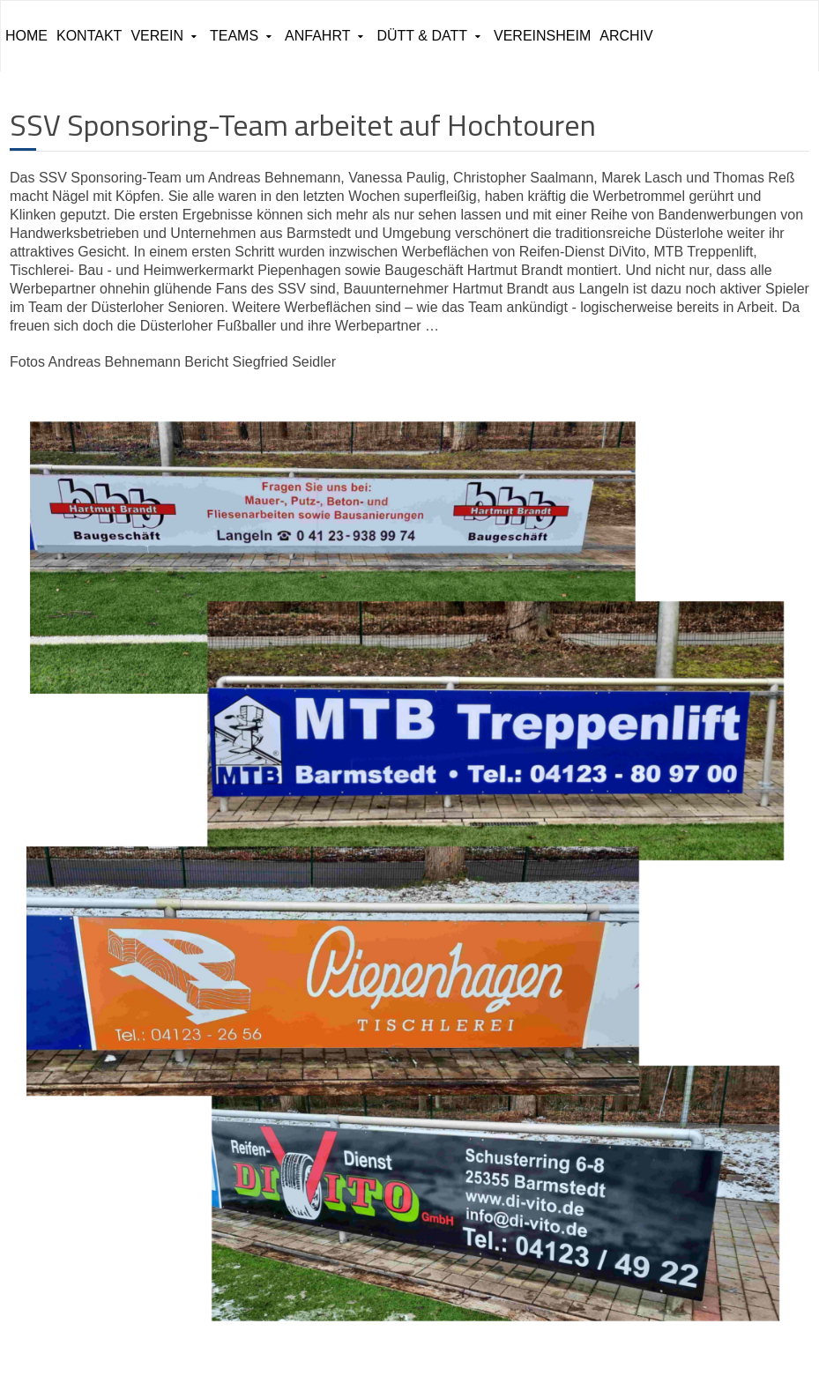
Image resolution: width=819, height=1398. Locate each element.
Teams (234, 35)
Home (26, 35)
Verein (156, 35)
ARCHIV (625, 35)
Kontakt (89, 35)
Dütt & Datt (421, 35)
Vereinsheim (542, 35)
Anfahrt (317, 35)
